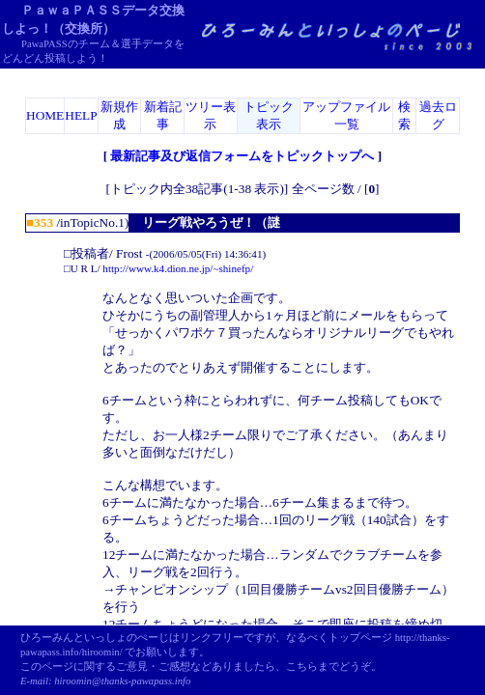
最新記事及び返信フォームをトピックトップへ (242, 156)
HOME (45, 115)
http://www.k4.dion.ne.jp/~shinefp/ (177, 268)
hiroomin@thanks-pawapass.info (122, 681)
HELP (81, 115)
